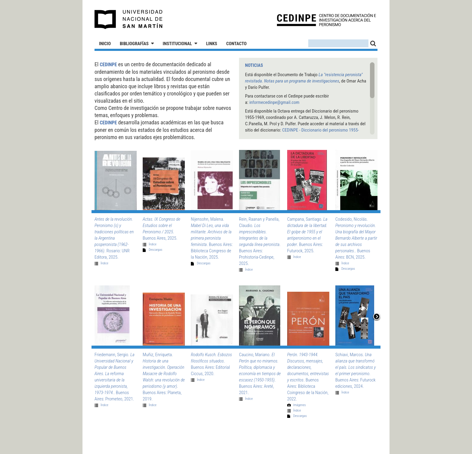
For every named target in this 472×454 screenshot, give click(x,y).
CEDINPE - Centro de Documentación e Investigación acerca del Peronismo (326, 19)
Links (211, 43)
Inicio (105, 43)
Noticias (254, 65)
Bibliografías (134, 43)
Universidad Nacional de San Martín (129, 19)
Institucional (177, 43)
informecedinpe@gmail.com (274, 102)
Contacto (236, 43)
